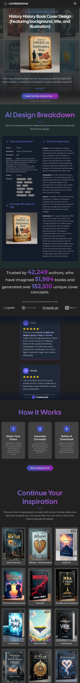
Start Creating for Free (40, 468)
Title (29, 179)
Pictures (20, 192)
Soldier (25, 185)
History (19, 182)
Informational (21, 195)
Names (28, 192)
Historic (29, 189)
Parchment (21, 189)
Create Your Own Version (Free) (40, 96)
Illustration (28, 182)
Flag (18, 185)
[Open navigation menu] (75, 3)
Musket (31, 195)
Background (21, 179)
